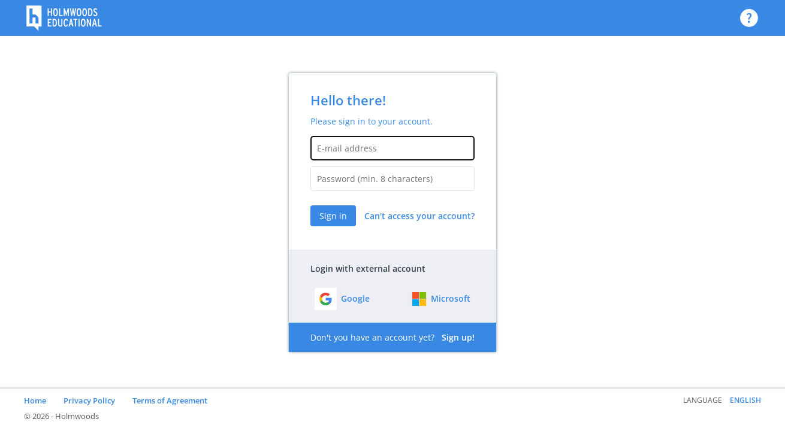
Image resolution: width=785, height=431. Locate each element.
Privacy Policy (89, 400)
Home (35, 400)
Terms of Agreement (169, 400)
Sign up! (458, 337)
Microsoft (450, 298)
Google (355, 298)
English (745, 400)
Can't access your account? (419, 215)
